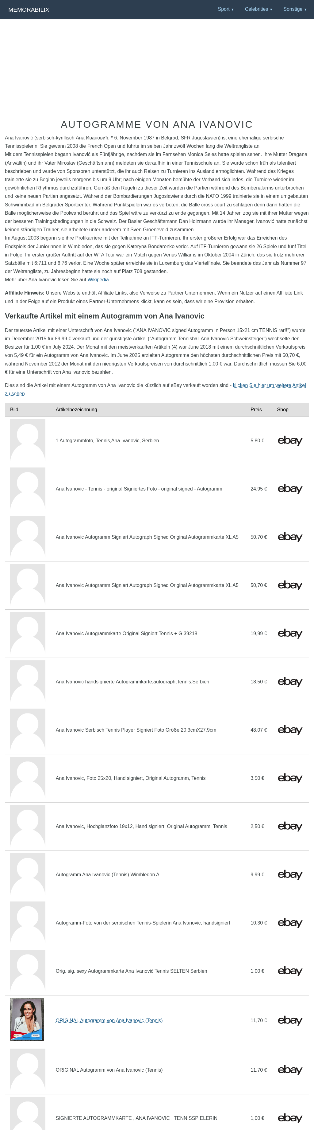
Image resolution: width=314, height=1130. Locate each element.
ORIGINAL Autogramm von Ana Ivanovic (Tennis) (109, 1020)
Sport (223, 9)
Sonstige (292, 9)
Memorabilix (28, 9)
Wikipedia (98, 279)
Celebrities (256, 9)
